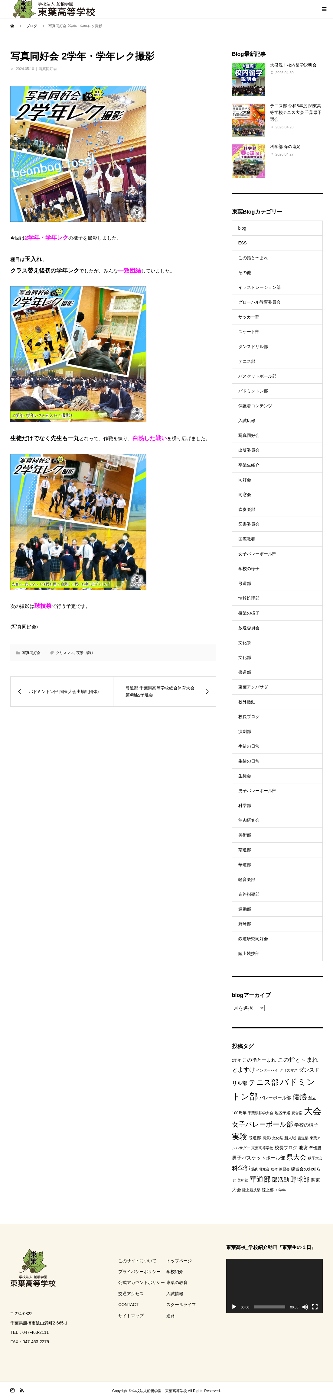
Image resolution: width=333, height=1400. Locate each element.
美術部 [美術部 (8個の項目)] (242, 1180)
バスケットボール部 (257, 376)
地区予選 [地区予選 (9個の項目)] (282, 1113)
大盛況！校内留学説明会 (293, 65)
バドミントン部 (253, 391)
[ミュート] (305, 1307)
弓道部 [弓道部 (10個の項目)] (254, 1137)
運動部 (244, 909)
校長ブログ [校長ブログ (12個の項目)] (286, 1147)
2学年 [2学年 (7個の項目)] (236, 1060)
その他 (244, 272)
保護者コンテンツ (255, 405)
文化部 (244, 657)
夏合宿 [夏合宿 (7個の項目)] (297, 1113)
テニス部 (246, 361)
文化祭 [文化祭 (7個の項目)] (277, 1138)
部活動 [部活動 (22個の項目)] (280, 1179)
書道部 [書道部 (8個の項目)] (303, 1138)
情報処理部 (249, 598)
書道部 (244, 672)
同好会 (244, 479)
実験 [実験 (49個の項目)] (239, 1136)
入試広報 (246, 420)
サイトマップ (131, 1315)
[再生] (234, 1307)
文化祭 (244, 642)
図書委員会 (249, 524)
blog (242, 228)
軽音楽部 (246, 879)
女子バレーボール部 (257, 553)
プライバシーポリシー (139, 1271)
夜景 (79, 653)
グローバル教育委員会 (259, 302)
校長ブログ (249, 716)
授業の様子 (249, 613)
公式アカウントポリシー (141, 1282)
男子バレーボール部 (257, 790)
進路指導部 (249, 894)
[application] (274, 1286)
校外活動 (246, 701)
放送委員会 (249, 627)
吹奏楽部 (246, 509)
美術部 (244, 835)
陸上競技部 (249, 953)
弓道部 (244, 583)
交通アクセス (131, 1293)
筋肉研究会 (249, 820)
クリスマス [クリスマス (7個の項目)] (288, 1070)
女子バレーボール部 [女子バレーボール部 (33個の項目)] (262, 1124)
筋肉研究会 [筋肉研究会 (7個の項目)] (260, 1169)
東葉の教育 (177, 1282)
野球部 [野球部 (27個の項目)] (299, 1179)
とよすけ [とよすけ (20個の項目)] (243, 1069)
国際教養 (246, 539)
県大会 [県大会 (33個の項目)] (296, 1157)
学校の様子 (249, 568)
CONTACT (128, 1304)
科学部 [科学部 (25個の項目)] (241, 1168)
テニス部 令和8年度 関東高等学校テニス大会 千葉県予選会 (296, 112)
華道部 (244, 864)
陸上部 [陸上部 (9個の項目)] (268, 1190)
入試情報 (174, 1293)
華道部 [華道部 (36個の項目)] (260, 1179)
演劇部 (244, 731)
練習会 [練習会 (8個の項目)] (284, 1169)
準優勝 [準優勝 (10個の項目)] (315, 1147)
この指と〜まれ (253, 257)
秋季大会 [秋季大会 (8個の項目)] (315, 1158)
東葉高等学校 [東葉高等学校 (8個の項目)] (262, 1148)
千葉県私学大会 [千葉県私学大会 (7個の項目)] (260, 1113)
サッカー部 (249, 317)
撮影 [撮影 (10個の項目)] (267, 1137)
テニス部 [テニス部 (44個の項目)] (264, 1082)
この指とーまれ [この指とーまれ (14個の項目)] (259, 1060)
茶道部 (244, 849)
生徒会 (244, 775)
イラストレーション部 (259, 287)
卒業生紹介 (249, 465)
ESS (242, 242)
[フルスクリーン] (315, 1307)
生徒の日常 (249, 746)
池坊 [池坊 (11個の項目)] (303, 1147)
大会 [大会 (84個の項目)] (313, 1111)
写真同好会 (48, 69)
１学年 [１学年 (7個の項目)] (280, 1190)
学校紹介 (174, 1271)
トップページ (179, 1260)
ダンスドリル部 (253, 346)
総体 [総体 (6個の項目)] (274, 1169)
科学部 (244, 805)
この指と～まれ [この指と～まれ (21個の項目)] (298, 1059)
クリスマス (65, 653)
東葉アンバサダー (255, 687)
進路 (170, 1315)
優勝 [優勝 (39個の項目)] (299, 1097)
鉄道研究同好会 (253, 938)
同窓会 (244, 494)
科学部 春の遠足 (285, 146)
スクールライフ (181, 1304)
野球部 (244, 923)
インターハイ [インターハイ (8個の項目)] (267, 1070)
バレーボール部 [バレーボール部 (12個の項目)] (275, 1097)
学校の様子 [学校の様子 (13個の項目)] (306, 1124)
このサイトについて (137, 1260)
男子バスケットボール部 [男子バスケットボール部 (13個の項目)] (258, 1157)
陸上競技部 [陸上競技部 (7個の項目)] (251, 1190)
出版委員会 (249, 450)
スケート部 (249, 331)
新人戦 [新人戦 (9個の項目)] (290, 1138)
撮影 (89, 653)
